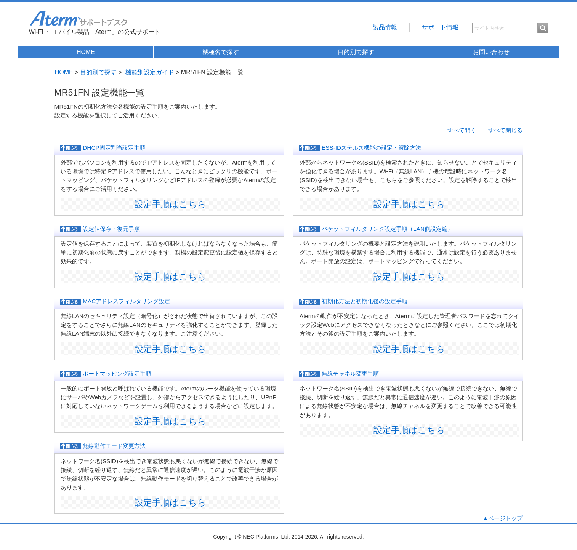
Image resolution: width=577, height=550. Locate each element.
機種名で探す (220, 52)
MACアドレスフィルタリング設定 (115, 301)
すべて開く (461, 130)
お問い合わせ (491, 52)
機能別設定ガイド (149, 72)
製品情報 (385, 27)
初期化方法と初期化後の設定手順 (353, 301)
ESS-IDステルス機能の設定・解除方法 (360, 147)
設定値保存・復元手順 (100, 228)
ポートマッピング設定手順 (105, 373)
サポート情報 (440, 27)
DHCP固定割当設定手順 (102, 147)
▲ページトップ (502, 518)
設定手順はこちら (170, 204)
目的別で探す (356, 52)
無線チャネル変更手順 (339, 373)
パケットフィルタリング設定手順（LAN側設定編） (376, 228)
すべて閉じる (505, 130)
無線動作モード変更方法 (103, 446)
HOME (86, 52)
